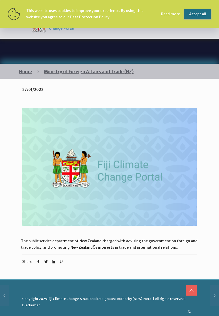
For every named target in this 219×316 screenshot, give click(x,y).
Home (25, 71)
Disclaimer (31, 305)
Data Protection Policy (89, 17)
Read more (170, 14)
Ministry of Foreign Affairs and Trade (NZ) (89, 71)
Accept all (197, 14)
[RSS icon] (189, 311)
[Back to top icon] (191, 290)
